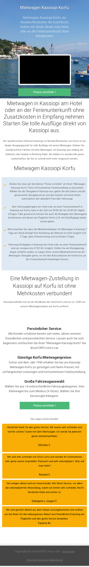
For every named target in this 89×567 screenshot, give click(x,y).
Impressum (68, 552)
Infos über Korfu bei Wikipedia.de (44, 561)
